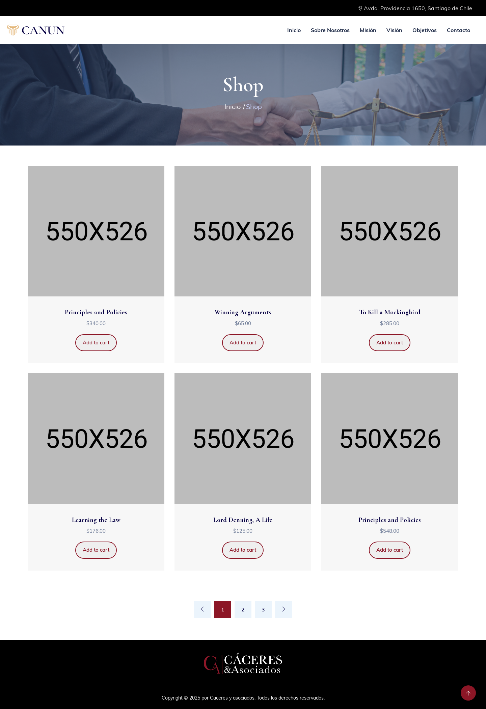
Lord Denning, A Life (242, 520)
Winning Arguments (243, 312)
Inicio (294, 30)
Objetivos (424, 30)
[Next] (283, 609)
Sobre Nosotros (330, 30)
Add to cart (96, 342)
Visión (394, 30)
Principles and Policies (96, 312)
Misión (368, 30)
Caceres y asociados (232, 698)
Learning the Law (96, 520)
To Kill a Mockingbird (390, 312)
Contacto (458, 30)
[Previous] (202, 609)
